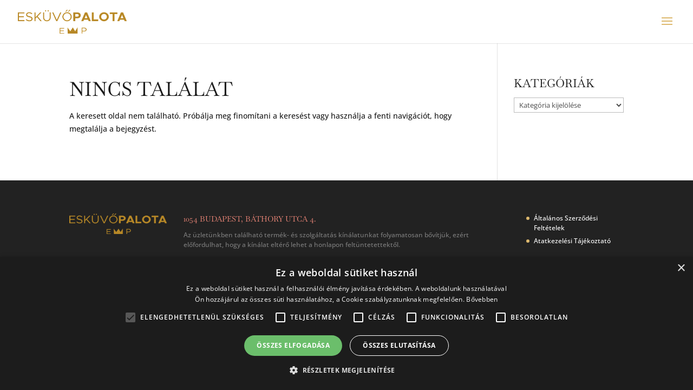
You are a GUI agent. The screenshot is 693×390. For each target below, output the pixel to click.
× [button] (681, 268)
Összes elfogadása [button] (293, 345)
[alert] (346, 323)
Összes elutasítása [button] (399, 345)
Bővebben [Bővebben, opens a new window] (482, 299)
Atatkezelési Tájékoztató (572, 240)
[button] (346, 370)
